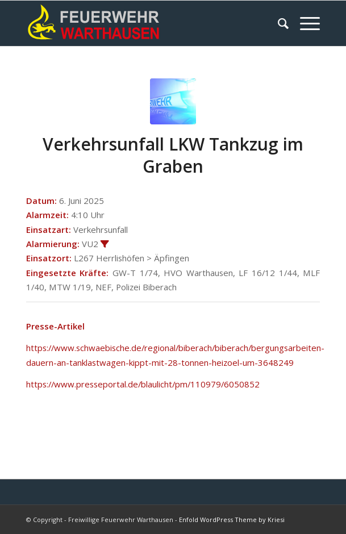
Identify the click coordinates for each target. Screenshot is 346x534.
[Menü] (304, 23)
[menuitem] (277, 23)
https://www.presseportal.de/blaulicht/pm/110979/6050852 (143, 384)
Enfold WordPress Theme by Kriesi (232, 519)
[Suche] (277, 23)
